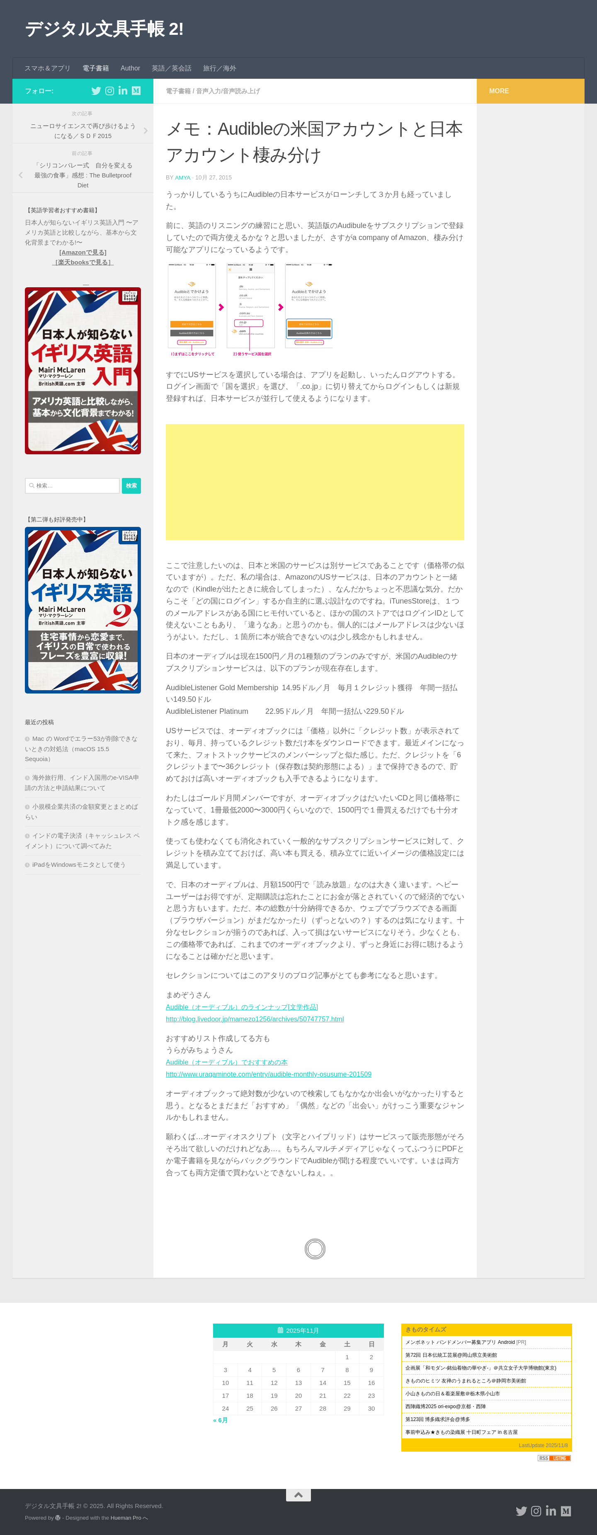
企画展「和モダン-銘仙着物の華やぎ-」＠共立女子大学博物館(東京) (480, 1367)
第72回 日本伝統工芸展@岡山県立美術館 (451, 1355)
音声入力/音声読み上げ (232, 91)
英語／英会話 (172, 68)
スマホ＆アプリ (47, 68)
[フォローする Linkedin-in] (123, 91)
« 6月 (220, 1419)
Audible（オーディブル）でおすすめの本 (234, 1061)
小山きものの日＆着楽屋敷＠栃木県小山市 (452, 1393)
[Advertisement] (315, 482)
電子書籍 (96, 68)
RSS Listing (554, 1458)
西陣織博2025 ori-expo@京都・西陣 (445, 1406)
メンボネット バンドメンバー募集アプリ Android (460, 1342)
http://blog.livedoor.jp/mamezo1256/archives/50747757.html (264, 1018)
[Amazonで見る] (82, 252)
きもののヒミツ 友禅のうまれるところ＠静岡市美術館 (465, 1380)
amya (183, 177)
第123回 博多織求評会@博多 (437, 1419)
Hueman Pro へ (129, 1517)
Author (130, 68)
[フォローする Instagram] (109, 91)
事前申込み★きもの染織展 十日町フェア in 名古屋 (461, 1432)
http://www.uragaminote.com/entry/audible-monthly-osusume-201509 (279, 1073)
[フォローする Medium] (136, 91)
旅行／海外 (219, 68)
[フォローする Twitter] (96, 91)
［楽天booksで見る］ (83, 262)
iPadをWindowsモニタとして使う (79, 864)
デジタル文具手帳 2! (104, 29)
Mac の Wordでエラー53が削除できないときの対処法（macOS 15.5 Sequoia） (81, 748)
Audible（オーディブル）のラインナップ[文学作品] (251, 1006)
